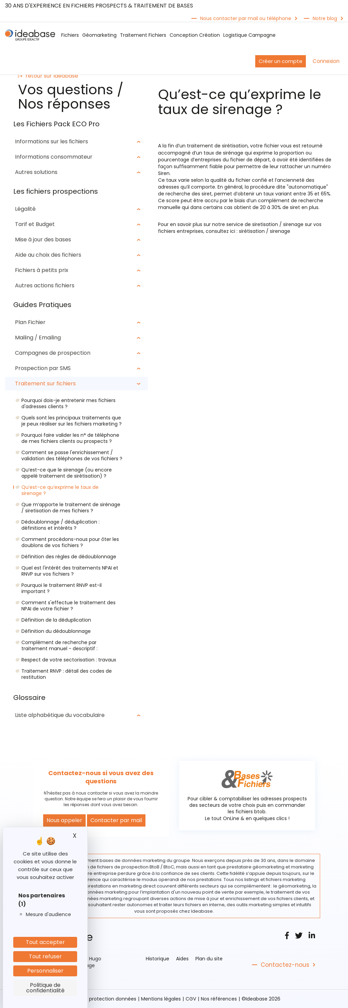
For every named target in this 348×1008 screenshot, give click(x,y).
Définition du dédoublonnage (56, 631)
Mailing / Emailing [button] (38, 337)
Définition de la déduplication (56, 620)
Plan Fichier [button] (30, 322)
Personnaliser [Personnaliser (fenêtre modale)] (45, 971)
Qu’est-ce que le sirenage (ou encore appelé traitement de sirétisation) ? (66, 473)
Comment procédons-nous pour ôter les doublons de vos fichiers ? (70, 542)
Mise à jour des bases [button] (43, 239)
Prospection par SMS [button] (43, 368)
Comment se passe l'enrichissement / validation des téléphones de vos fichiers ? (71, 455)
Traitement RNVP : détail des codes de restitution (66, 674)
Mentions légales (161, 998)
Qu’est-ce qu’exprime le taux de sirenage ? (60, 490)
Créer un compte (280, 61)
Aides (182, 958)
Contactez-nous (285, 964)
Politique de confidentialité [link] (45, 987)
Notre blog (325, 18)
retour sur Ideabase (48, 76)
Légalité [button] (25, 209)
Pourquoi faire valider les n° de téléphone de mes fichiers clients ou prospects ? (70, 438)
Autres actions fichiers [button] (45, 285)
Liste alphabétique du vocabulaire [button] (60, 715)
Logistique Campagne (249, 35)
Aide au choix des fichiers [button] (48, 255)
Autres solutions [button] (36, 172)
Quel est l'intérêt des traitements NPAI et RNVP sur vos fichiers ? (69, 571)
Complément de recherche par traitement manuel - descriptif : (59, 645)
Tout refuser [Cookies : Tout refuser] (45, 956)
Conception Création (195, 35)
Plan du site (209, 958)
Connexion (326, 61)
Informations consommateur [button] (54, 157)
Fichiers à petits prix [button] (42, 270)
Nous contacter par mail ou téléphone (245, 18)
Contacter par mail (116, 820)
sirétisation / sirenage (264, 230)
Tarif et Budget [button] (35, 224)
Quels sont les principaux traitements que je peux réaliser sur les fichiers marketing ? (71, 421)
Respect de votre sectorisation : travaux (68, 660)
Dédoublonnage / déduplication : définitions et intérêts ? (60, 525)
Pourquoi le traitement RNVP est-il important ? (61, 588)
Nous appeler (64, 820)
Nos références (219, 998)
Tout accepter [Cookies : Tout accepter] (45, 942)
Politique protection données (102, 998)
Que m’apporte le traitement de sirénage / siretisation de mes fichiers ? (70, 507)
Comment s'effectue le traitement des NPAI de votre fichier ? (68, 605)
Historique (157, 958)
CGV (191, 998)
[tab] (76, 141)
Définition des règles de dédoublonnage (68, 557)
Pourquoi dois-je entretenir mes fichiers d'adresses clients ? (68, 403)
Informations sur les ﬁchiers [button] (51, 141)
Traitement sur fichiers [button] (45, 383)
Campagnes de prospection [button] (53, 353)
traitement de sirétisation (217, 145)
